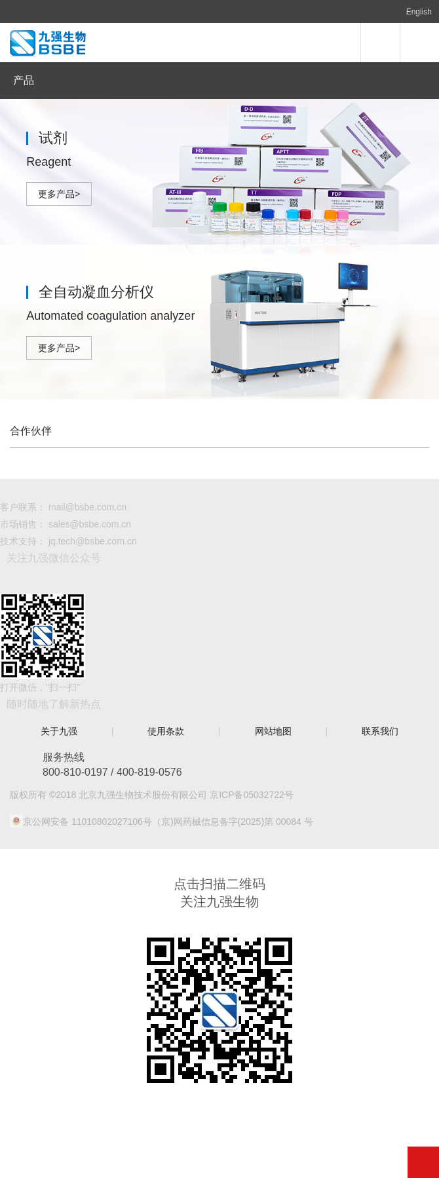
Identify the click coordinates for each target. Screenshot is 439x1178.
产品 (23, 80)
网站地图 (273, 731)
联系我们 (380, 731)
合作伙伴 (31, 430)
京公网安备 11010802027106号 (87, 821)
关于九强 (59, 731)
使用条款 (165, 731)
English (419, 11)
